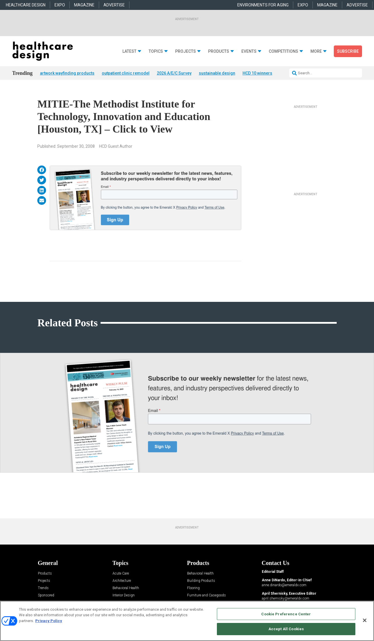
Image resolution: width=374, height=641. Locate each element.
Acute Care (121, 573)
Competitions (283, 51)
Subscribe (348, 51)
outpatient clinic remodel (126, 73)
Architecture (122, 581)
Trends (43, 588)
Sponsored (46, 595)
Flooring (193, 588)
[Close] (364, 620)
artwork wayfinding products (67, 73)
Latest (129, 51)
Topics (156, 51)
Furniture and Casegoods (206, 595)
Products (218, 51)
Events (249, 51)
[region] (187, 621)
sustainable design (217, 73)
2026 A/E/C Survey (174, 73)
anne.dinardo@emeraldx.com (284, 585)
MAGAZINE (84, 5)
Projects (185, 51)
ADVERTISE (114, 5)
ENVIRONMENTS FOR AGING (263, 5)
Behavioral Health (126, 588)
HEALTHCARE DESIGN (25, 5)
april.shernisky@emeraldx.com (285, 598)
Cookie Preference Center (286, 614)
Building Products (201, 581)
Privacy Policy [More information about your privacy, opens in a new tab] (48, 621)
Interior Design (124, 595)
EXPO (60, 5)
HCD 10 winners (257, 73)
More (316, 51)
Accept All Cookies (286, 629)
